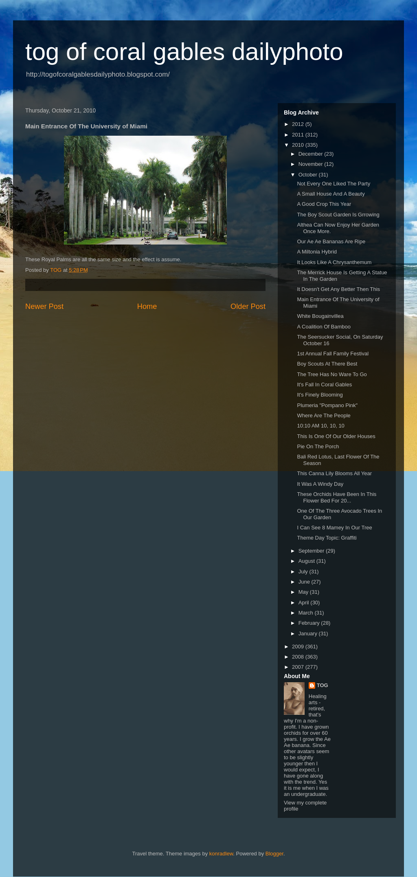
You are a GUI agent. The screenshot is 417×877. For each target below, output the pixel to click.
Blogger (274, 854)
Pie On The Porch (318, 446)
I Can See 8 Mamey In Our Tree (334, 527)
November (311, 164)
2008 (298, 657)
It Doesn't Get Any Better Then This (338, 289)
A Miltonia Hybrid (317, 252)
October (308, 175)
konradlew (221, 854)
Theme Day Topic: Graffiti (326, 538)
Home (147, 306)
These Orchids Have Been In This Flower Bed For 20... (336, 497)
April (304, 602)
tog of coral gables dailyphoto (184, 51)
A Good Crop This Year (324, 204)
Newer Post (44, 306)
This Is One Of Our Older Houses (336, 436)
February (309, 623)
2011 (298, 135)
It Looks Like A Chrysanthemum (334, 262)
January (308, 633)
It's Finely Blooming (319, 395)
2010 (298, 145)
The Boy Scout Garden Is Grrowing (338, 215)
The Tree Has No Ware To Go (332, 374)
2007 (298, 667)
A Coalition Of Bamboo (324, 327)
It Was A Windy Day (320, 484)
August (307, 561)
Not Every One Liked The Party (333, 184)
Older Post (248, 306)
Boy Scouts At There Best (327, 364)
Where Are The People (323, 415)
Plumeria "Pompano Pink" (327, 405)
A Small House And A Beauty (330, 194)
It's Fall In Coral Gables (324, 384)
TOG (322, 685)
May (304, 592)
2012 (298, 124)
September (312, 551)
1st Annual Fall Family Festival (333, 353)
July (303, 572)
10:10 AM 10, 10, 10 (320, 426)
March (306, 613)
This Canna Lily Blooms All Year (334, 473)
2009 (298, 646)
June (305, 582)
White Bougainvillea (320, 316)
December (311, 154)
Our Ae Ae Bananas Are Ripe (331, 241)
